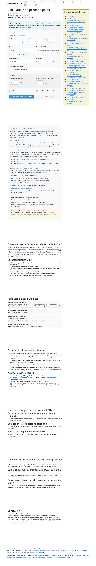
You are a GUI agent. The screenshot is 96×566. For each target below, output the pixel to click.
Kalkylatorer (35, 550)
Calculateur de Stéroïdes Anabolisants (77, 38)
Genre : (11, 47)
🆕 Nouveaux (28, 5)
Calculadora (27, 552)
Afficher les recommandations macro (22, 91)
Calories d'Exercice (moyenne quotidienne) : (44, 79)
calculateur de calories (25, 377)
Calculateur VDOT (72, 96)
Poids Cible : (39, 58)
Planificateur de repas (73, 74)
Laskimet (54, 550)
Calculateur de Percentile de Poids (76, 63)
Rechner (72, 550)
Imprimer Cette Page (14, 15)
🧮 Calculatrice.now (14, 3)
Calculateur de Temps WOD (74, 69)
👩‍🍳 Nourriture (75, 2)
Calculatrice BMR (71, 18)
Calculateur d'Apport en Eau (74, 76)
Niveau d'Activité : (41, 47)
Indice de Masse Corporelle (15, 253)
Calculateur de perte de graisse (75, 92)
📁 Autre (57, 2)
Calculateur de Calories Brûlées (75, 29)
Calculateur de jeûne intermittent (76, 90)
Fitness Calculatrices (36, 555)
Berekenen (63, 550)
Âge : (46, 39)
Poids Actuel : (13, 39)
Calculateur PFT (71, 87)
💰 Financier (27, 2)
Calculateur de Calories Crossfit (75, 81)
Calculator (18, 552)
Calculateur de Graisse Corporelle (76, 20)
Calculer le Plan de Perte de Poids (22, 97)
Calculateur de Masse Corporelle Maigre (59, 557)
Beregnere (26, 550)
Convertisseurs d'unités (24, 549)
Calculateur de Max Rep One (75, 27)
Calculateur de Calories (73, 15)
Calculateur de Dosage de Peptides (76, 67)
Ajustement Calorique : (17, 78)
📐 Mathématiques (47, 2)
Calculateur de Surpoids (73, 42)
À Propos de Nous (12, 549)
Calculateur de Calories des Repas (76, 61)
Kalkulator (9, 552)
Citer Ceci (11, 17)
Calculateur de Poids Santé (74, 31)
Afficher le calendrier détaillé (46, 91)
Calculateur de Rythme (73, 25)
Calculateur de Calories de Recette (76, 78)
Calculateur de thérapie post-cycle (76, 97)
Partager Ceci (29, 17)
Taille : (29, 39)
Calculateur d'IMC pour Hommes (76, 47)
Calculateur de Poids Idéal (74, 33)
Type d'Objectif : (14, 58)
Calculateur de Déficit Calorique (76, 65)
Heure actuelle (38, 549)
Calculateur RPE (71, 94)
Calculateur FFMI (71, 99)
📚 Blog (37, 5)
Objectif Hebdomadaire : (16, 66)
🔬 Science (66, 2)
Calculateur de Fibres (73, 79)
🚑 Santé (36, 2)
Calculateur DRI (71, 40)
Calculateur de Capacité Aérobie (76, 88)
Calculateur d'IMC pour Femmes (76, 60)
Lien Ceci (20, 17)
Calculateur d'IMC (72, 16)
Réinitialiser (48, 97)
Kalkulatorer (45, 550)
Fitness (16, 13)
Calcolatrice (80, 550)
